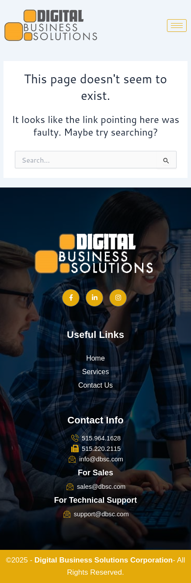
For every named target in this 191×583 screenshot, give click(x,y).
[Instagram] (118, 298)
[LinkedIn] (94, 298)
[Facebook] (71, 298)
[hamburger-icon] (177, 25)
